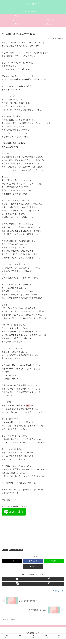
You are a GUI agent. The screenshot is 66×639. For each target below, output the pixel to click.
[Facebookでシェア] (33, 561)
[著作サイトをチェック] (17, 579)
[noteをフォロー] (48, 584)
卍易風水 (12, 550)
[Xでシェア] (12, 561)
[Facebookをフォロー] (48, 579)
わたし (5, 550)
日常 (20, 550)
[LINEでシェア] (54, 561)
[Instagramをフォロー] (17, 584)
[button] (33, 566)
